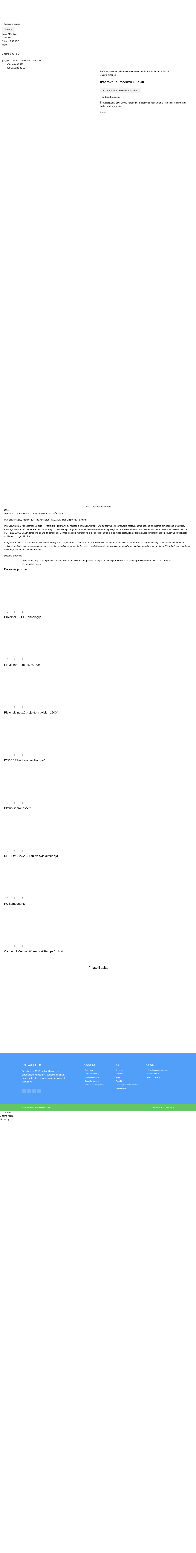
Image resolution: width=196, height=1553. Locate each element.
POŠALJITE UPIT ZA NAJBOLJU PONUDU (120, 90)
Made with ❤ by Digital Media (163, 1539)
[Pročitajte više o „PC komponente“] (7, 1329)
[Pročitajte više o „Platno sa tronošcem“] (7, 1234)
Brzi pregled (14, 1043)
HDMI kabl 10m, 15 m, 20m (22, 1096)
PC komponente (15, 1335)
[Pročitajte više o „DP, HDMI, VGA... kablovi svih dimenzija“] (7, 1281)
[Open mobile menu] (4, 45)
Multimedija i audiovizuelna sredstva (126, 71)
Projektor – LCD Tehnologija (22, 1048)
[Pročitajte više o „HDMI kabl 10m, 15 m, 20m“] (7, 1090)
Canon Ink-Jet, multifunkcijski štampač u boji (33, 1382)
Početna (104, 71)
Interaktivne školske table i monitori (156, 103)
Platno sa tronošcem (17, 1239)
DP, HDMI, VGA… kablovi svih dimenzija (31, 1287)
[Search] (98, 24)
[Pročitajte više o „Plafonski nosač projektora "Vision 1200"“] (7, 1138)
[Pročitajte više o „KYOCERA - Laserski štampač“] (7, 1186)
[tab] (87, 938)
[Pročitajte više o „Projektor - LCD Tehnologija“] (7, 1043)
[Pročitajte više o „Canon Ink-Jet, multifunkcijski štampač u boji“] (7, 1377)
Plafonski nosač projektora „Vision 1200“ (31, 1144)
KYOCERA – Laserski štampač (24, 1191)
